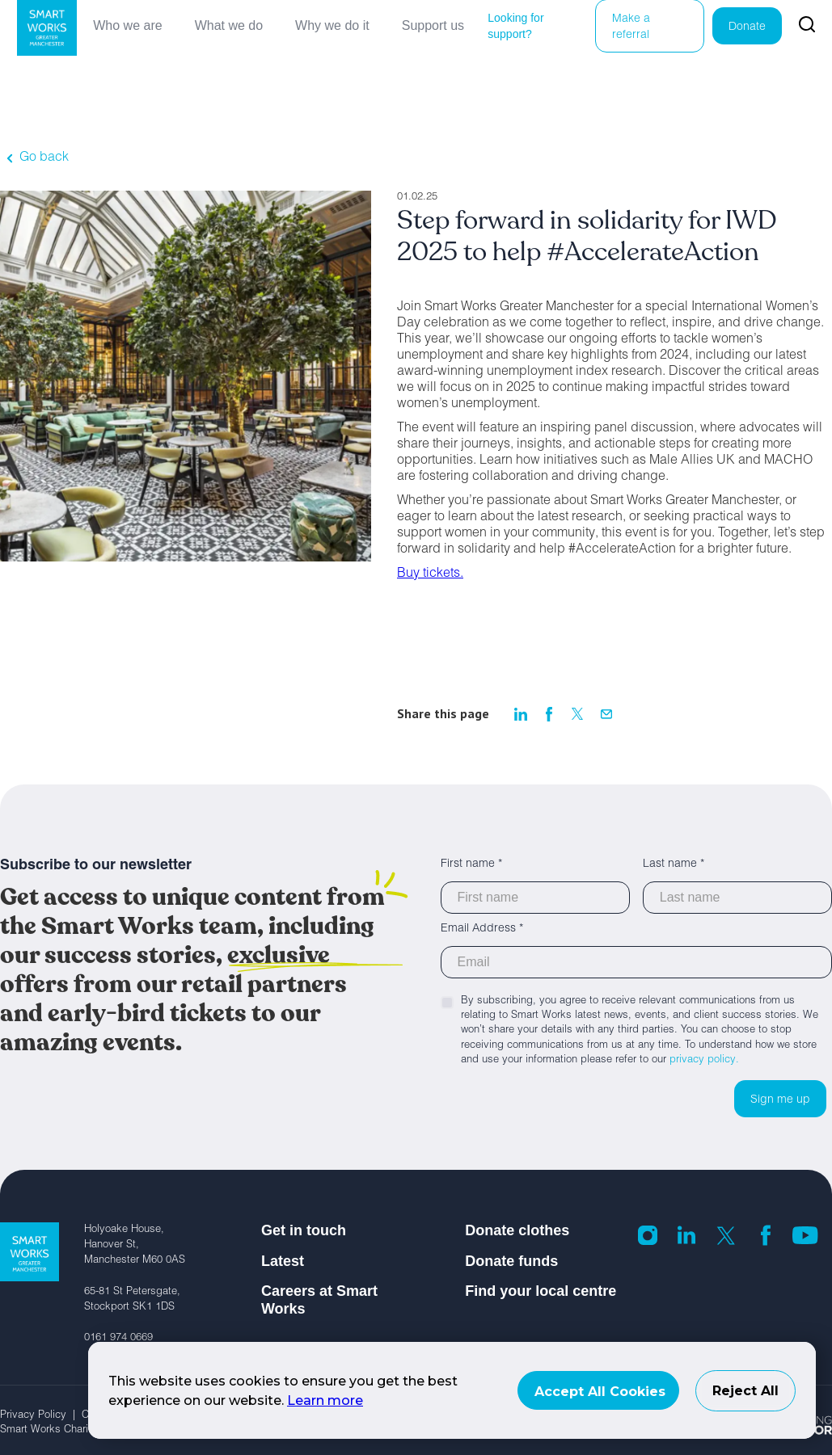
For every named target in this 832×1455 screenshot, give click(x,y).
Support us (433, 25)
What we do (229, 25)
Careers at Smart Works (319, 1300)
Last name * (673, 864)
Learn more (325, 1400)
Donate (747, 27)
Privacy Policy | (41, 1416)
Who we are (127, 25)
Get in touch (303, 1230)
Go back (44, 158)
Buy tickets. (430, 574)
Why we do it (332, 25)
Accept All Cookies (599, 1391)
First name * (471, 864)
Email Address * (482, 929)
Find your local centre (540, 1291)
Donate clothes (517, 1230)
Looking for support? (515, 25)
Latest (282, 1261)
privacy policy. (704, 1060)
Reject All (745, 1390)
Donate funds (511, 1261)
